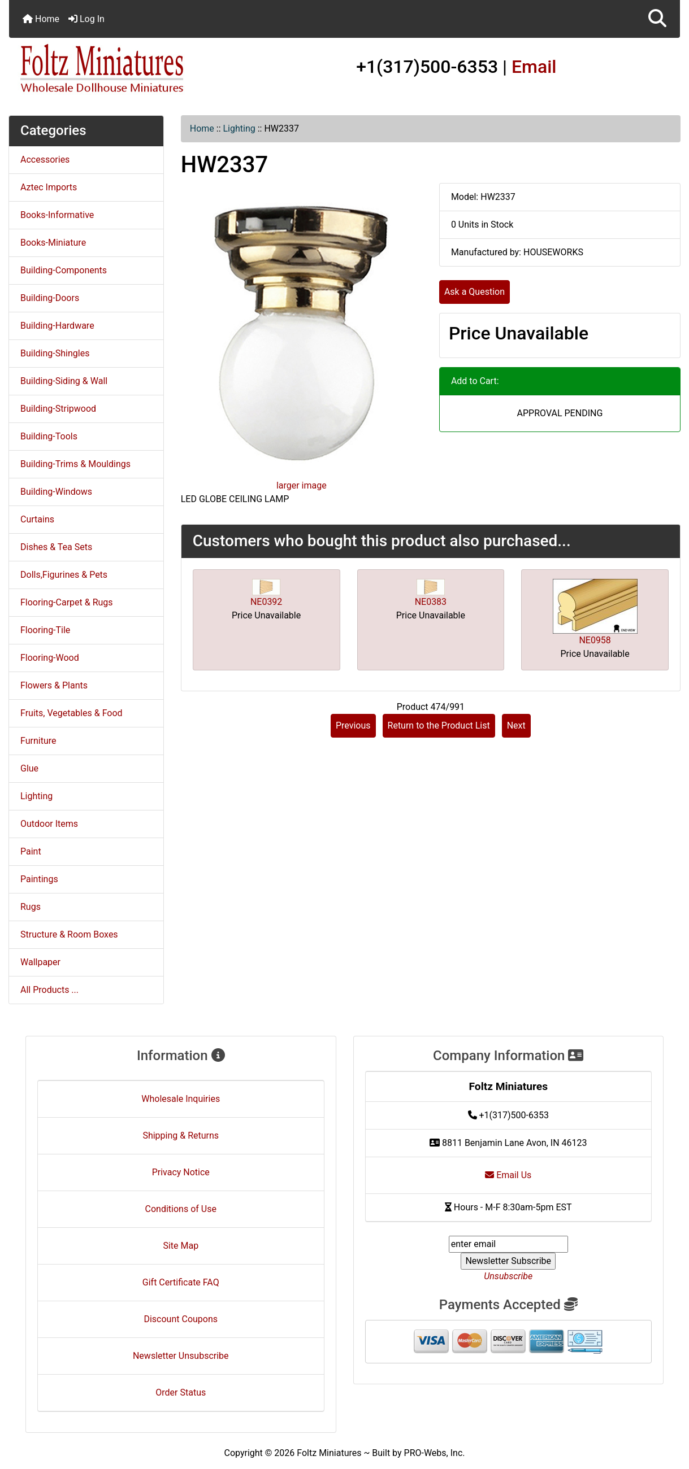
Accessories (45, 159)
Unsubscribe (508, 1276)
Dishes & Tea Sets (56, 547)
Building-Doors (49, 298)
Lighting (239, 128)
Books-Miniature (53, 242)
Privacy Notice (181, 1172)
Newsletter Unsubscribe (181, 1355)
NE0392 (266, 601)
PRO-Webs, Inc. (434, 1453)
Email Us (508, 1175)
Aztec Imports (48, 187)
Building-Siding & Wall (63, 381)
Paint (30, 851)
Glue (29, 768)
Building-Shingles (54, 353)
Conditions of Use (180, 1209)
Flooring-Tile (45, 630)
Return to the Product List (439, 725)
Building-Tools (48, 436)
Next (516, 725)
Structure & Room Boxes (69, 934)
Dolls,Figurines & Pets (63, 574)
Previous (353, 725)
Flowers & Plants (54, 685)
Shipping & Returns (180, 1135)
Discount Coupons (181, 1319)
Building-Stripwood (58, 408)
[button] (657, 19)
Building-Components (63, 270)
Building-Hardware (57, 325)
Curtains (37, 519)
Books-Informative (57, 215)
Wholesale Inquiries (180, 1098)
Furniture (38, 740)
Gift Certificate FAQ (180, 1282)
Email (534, 66)
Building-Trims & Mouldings (75, 464)
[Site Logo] (121, 69)
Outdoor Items (49, 823)
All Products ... (49, 989)
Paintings (39, 879)
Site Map (180, 1245)
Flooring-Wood (49, 657)
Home (41, 19)
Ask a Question (474, 291)
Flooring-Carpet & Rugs (66, 602)
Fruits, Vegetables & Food (71, 713)
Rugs (30, 906)
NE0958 (594, 640)
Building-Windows (56, 491)
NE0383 (431, 601)
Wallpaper (40, 962)
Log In (86, 19)
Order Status (180, 1392)
